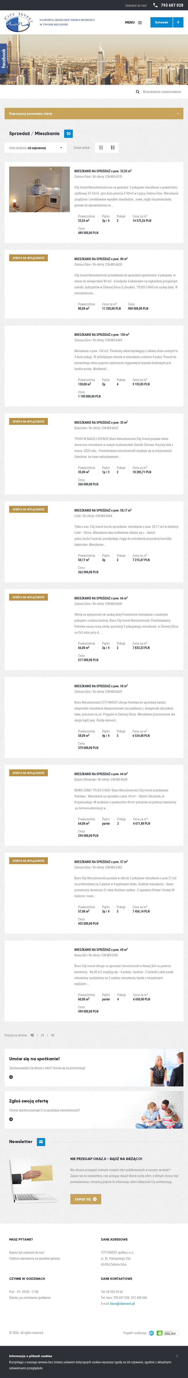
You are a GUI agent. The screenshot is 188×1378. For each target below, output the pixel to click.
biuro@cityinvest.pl (122, 1303)
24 (42, 1035)
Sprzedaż (19, 133)
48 (52, 1035)
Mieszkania (54, 134)
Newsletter (27, 1142)
